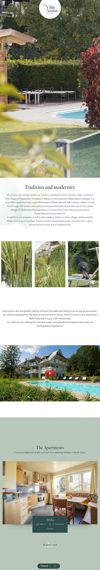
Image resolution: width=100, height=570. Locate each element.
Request (44, 566)
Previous (46, 165)
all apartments (50, 545)
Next (53, 165)
